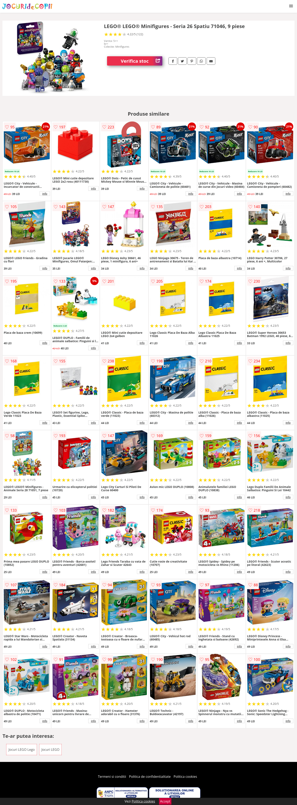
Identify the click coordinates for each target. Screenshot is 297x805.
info (44, 193)
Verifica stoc (141, 61)
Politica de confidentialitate (150, 776)
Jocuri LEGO (50, 749)
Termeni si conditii (112, 776)
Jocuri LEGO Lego (21, 749)
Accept (165, 801)
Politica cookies (185, 776)
